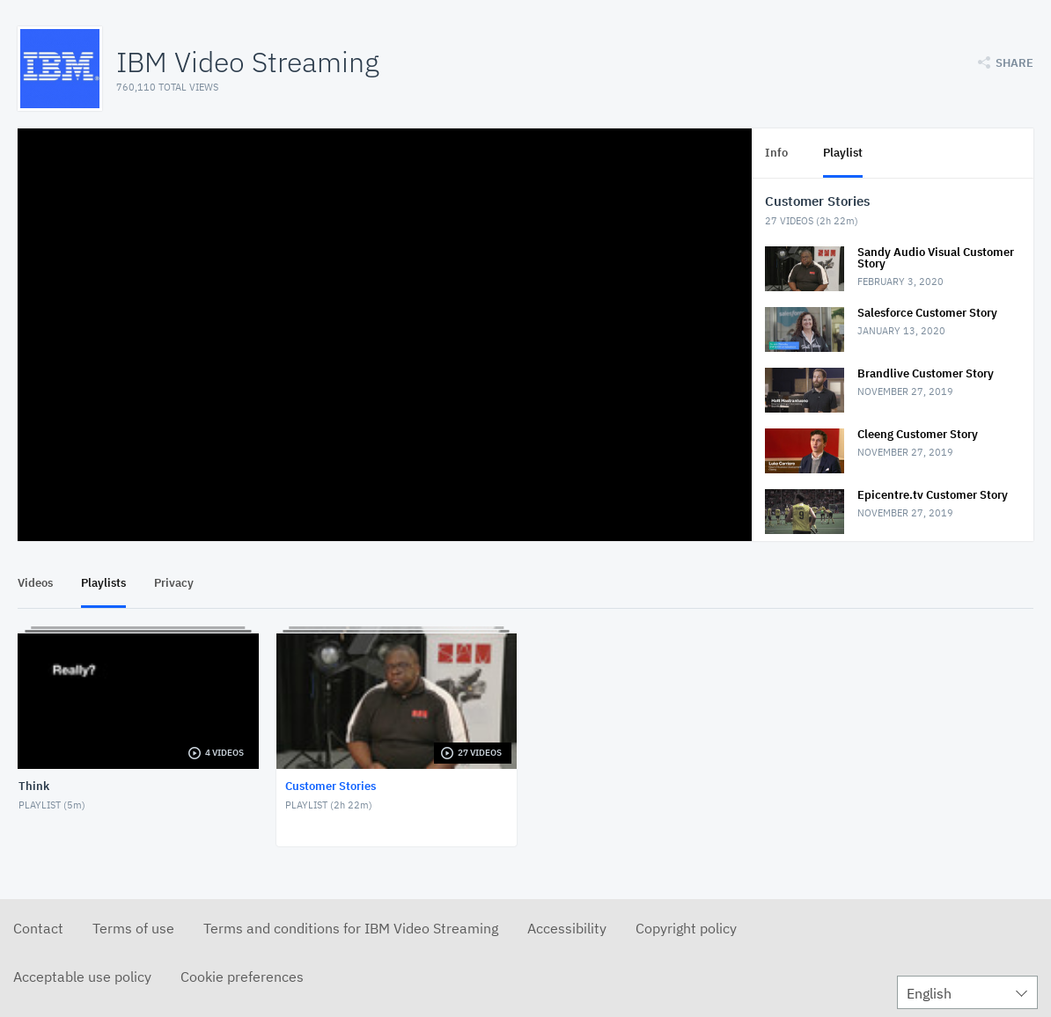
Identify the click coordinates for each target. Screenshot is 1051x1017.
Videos (35, 582)
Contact (38, 928)
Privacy (174, 582)
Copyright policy (686, 928)
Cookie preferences (242, 976)
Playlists (103, 582)
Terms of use (133, 928)
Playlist (843, 152)
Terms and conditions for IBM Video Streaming (350, 928)
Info (776, 152)
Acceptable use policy (82, 976)
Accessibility (566, 928)
